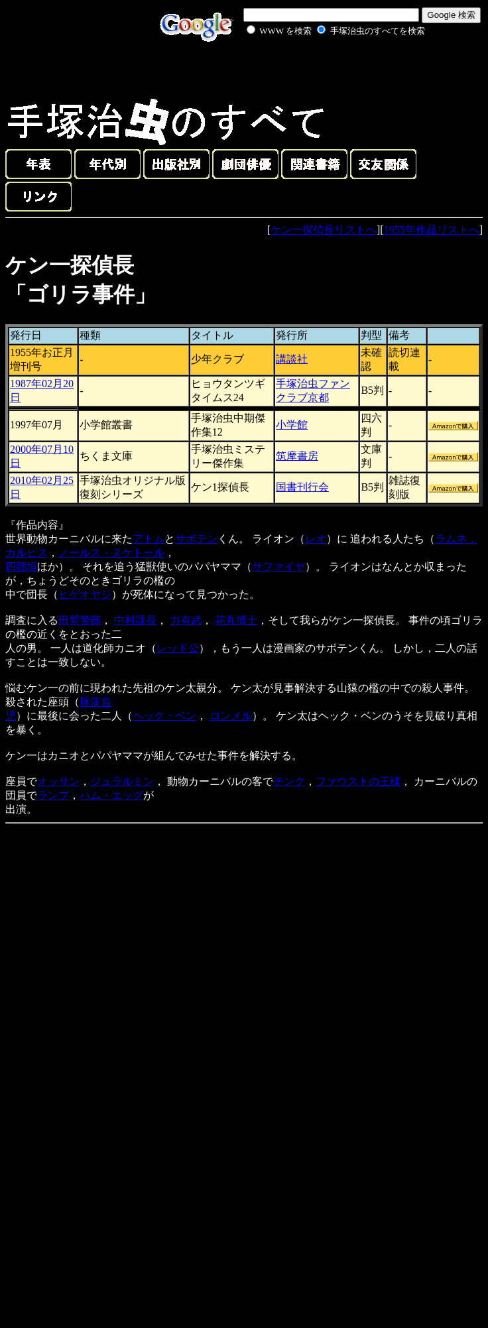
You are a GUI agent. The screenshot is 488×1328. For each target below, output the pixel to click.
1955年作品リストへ (431, 229)
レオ (315, 538)
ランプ (53, 795)
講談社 (292, 359)
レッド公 (177, 648)
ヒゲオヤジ (84, 594)
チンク (289, 781)
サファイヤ (278, 566)
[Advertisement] (320, 69)
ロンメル (231, 715)
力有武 (186, 620)
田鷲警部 (79, 620)
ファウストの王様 (358, 781)
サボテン (196, 538)
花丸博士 (236, 620)
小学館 (292, 424)
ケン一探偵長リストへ (324, 229)
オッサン (58, 781)
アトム (148, 538)
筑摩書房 (297, 455)
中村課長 (135, 620)
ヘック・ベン (164, 715)
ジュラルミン (122, 781)
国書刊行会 (302, 487)
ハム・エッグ (111, 795)
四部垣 (21, 566)
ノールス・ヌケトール (111, 552)
